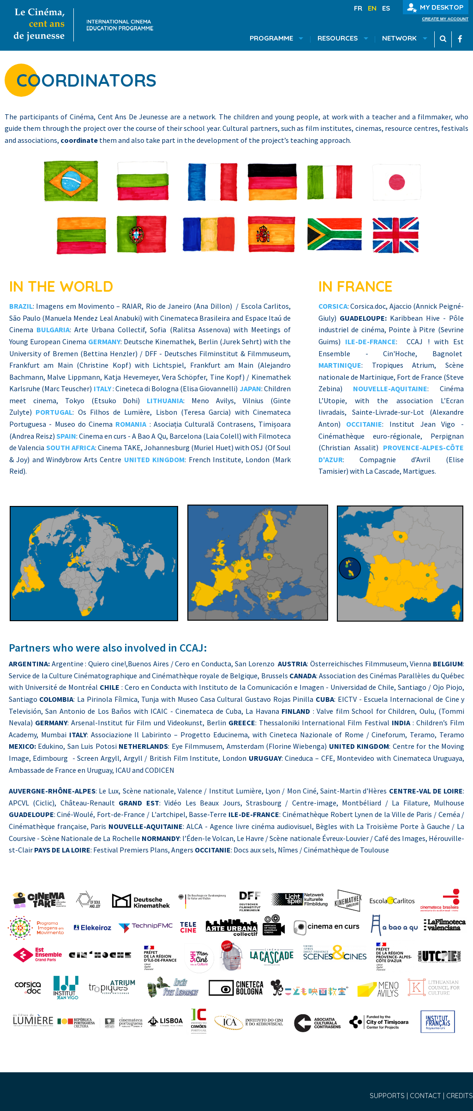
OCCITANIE (364, 424)
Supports (388, 1096)
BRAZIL (21, 306)
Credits (459, 1096)
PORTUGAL (54, 412)
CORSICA (332, 306)
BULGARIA (53, 329)
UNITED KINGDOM (154, 459)
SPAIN (66, 436)
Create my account (445, 19)
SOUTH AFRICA (70, 447)
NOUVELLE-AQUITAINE (390, 388)
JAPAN (250, 388)
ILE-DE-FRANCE (370, 341)
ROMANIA (130, 424)
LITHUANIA (165, 400)
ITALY (102, 388)
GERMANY (104, 341)
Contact (426, 1096)
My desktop (435, 7)
